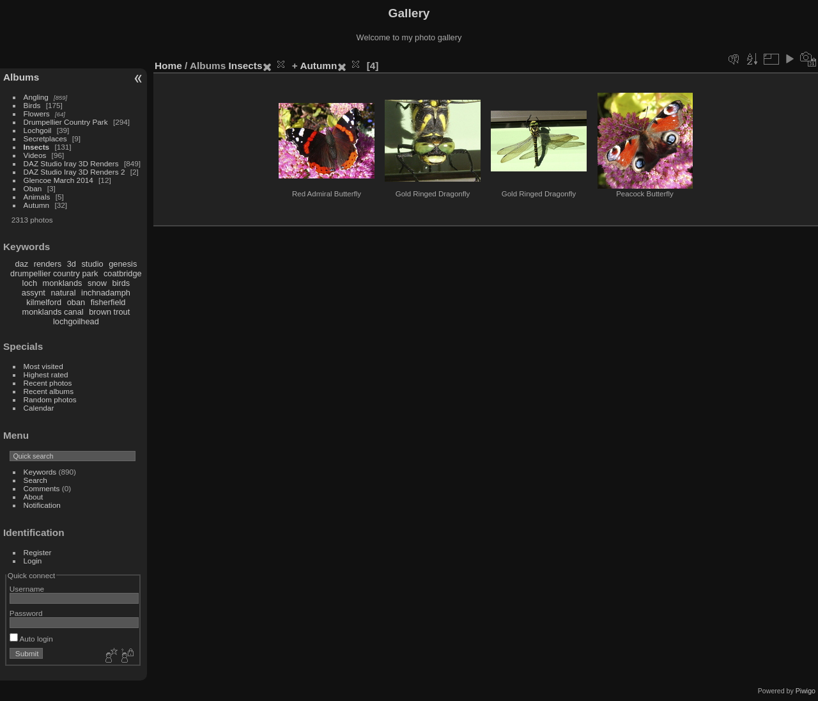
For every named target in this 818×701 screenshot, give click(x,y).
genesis (123, 264)
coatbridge (123, 273)
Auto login (31, 638)
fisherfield (108, 302)
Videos (35, 155)
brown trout (109, 312)
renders (47, 264)
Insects (37, 147)
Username (27, 589)
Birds (32, 105)
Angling (36, 97)
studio (92, 264)
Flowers (37, 113)
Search (35, 480)
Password (26, 613)
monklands (62, 283)
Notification (42, 505)
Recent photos (48, 383)
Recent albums (48, 391)
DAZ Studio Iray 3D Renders (71, 163)
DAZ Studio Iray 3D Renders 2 (74, 172)
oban (76, 302)
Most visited (43, 366)
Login (33, 560)
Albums (21, 77)
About (33, 496)
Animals (37, 197)
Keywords (40, 472)
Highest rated (46, 374)
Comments (42, 488)
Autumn (37, 205)
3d (71, 264)
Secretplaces (45, 138)
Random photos (50, 399)
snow (97, 283)
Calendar (39, 408)
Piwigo (805, 691)
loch (29, 283)
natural (62, 292)
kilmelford (43, 302)
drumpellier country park (54, 273)
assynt (33, 292)
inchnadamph (105, 292)
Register (38, 552)
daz (22, 264)
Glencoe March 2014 (58, 180)
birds (121, 283)
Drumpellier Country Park (66, 122)
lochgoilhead (76, 321)
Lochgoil (38, 130)
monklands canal (53, 312)
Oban (33, 188)
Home (168, 65)
